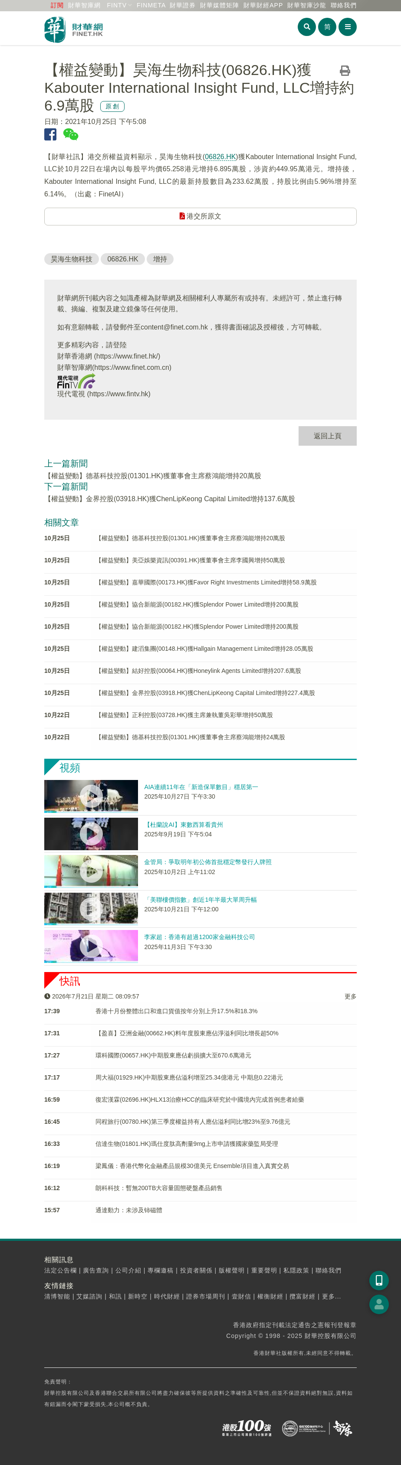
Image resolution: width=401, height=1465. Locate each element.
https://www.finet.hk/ (127, 356)
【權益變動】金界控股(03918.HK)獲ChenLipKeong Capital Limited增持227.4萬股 (205, 692)
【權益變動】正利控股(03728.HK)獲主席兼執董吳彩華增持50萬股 (184, 714)
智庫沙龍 (306, 5)
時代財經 (167, 1296)
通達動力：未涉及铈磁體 (128, 1210)
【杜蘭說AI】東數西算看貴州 (183, 824)
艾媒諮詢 (89, 1296)
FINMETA (151, 5)
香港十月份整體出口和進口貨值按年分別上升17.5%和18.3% (176, 1011)
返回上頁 (328, 436)
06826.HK (220, 156)
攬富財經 (302, 1296)
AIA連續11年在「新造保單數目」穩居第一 (201, 786)
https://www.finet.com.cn (131, 367)
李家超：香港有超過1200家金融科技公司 (199, 936)
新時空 (138, 1296)
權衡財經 (270, 1296)
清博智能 (57, 1296)
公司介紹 (128, 1270)
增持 (160, 259)
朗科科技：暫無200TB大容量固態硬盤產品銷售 (159, 1187)
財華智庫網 (84, 5)
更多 (351, 996)
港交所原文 (200, 216)
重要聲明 (264, 1270)
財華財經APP (263, 5)
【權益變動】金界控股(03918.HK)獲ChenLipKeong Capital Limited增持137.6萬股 (169, 498)
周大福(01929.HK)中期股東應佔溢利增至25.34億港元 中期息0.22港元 (189, 1077)
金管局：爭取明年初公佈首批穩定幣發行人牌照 (208, 861)
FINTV (117, 5)
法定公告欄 (60, 1270)
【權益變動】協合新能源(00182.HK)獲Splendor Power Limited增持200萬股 (197, 604)
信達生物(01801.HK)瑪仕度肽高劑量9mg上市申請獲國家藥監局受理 (186, 1143)
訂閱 (57, 5)
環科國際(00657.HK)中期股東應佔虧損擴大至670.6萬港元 (173, 1055)
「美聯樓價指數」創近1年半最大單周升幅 (200, 899)
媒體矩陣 (219, 5)
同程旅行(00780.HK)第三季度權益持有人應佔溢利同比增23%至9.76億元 (192, 1121)
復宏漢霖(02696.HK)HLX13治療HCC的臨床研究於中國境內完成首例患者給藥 (199, 1099)
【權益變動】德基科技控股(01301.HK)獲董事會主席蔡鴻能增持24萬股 (190, 737)
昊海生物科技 (71, 259)
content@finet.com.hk (174, 327)
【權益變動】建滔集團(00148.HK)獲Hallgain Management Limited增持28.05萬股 (204, 648)
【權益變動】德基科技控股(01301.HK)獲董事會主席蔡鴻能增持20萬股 (152, 476)
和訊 (115, 1296)
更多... (332, 1296)
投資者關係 (196, 1270)
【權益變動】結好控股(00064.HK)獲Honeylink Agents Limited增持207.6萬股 (198, 670)
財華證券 (183, 5)
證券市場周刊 (205, 1296)
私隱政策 (296, 1270)
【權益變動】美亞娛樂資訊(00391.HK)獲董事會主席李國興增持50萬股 (190, 560)
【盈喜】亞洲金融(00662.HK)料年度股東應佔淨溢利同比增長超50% (187, 1033)
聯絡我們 (344, 5)
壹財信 (241, 1296)
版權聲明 (232, 1270)
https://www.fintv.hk (118, 394)
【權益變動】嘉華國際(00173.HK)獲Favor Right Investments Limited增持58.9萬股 (206, 582)
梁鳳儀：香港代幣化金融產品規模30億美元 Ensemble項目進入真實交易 (192, 1165)
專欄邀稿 (161, 1270)
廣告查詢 (96, 1270)
